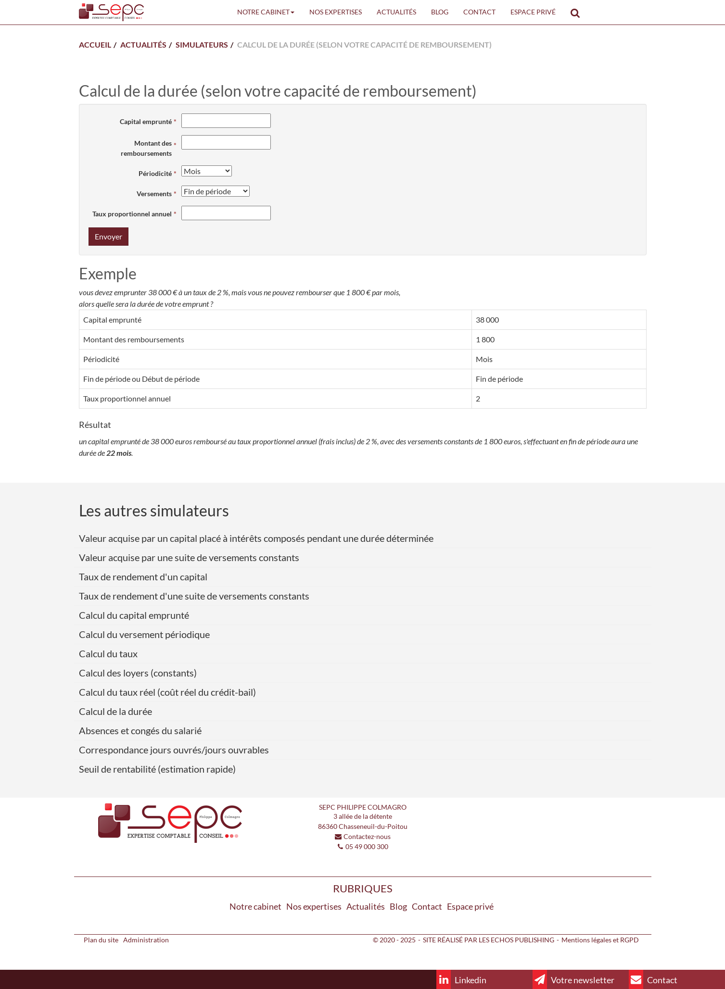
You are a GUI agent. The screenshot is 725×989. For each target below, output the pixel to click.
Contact (479, 12)
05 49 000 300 (366, 846)
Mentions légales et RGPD (600, 940)
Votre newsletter (573, 979)
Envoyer (108, 236)
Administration (146, 940)
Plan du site (101, 940)
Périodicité (155, 173)
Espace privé (533, 12)
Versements (154, 193)
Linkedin (461, 979)
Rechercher (579, 12)
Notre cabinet (265, 12)
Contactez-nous (367, 836)
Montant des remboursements (146, 148)
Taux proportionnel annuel (132, 214)
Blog (439, 12)
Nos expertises (335, 12)
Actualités (396, 12)
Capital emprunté (146, 121)
